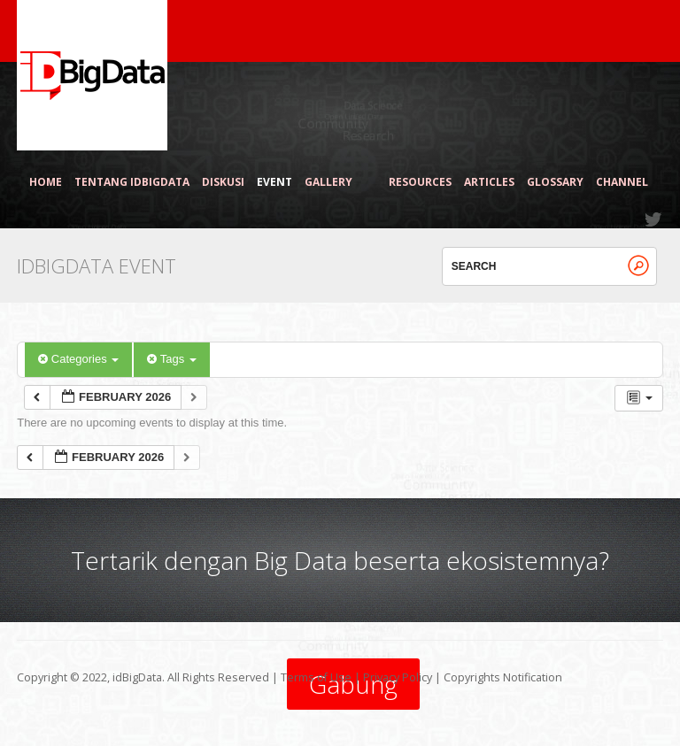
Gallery (336, 182)
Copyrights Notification (503, 677)
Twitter (654, 219)
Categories (78, 358)
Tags (171, 358)
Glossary (555, 182)
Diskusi (223, 182)
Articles (489, 182)
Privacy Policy (397, 677)
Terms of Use (316, 677)
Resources (420, 182)
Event (274, 182)
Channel (622, 182)
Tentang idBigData (131, 182)
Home (45, 182)
